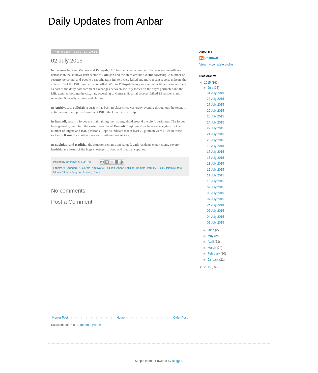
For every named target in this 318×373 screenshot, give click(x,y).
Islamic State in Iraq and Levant (72, 172)
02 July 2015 (215, 222)
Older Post (180, 317)
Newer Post (60, 317)
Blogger (177, 361)
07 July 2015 (215, 199)
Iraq (149, 167)
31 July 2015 (215, 93)
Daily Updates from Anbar (105, 21)
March (212, 248)
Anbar (119, 167)
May (211, 236)
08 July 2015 (215, 193)
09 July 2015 (215, 187)
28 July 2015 (215, 99)
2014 (208, 267)
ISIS (161, 167)
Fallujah (130, 167)
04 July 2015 (215, 217)
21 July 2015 (215, 134)
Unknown (211, 58)
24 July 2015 (215, 122)
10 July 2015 (215, 181)
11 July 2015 (215, 175)
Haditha (140, 167)
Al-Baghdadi (70, 167)
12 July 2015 (215, 169)
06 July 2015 (215, 205)
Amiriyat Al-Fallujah (103, 167)
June (211, 230)
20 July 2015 (215, 140)
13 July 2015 (215, 163)
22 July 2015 (215, 128)
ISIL (155, 167)
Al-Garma (84, 167)
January (213, 259)
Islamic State (174, 167)
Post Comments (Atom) (85, 325)
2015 (208, 82)
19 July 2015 (215, 146)
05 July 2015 (215, 210)
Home (121, 317)
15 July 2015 (215, 158)
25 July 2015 (215, 116)
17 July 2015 (215, 151)
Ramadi (97, 172)
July (211, 87)
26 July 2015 (215, 110)
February (214, 253)
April (211, 241)
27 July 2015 (215, 104)
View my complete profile (216, 64)
